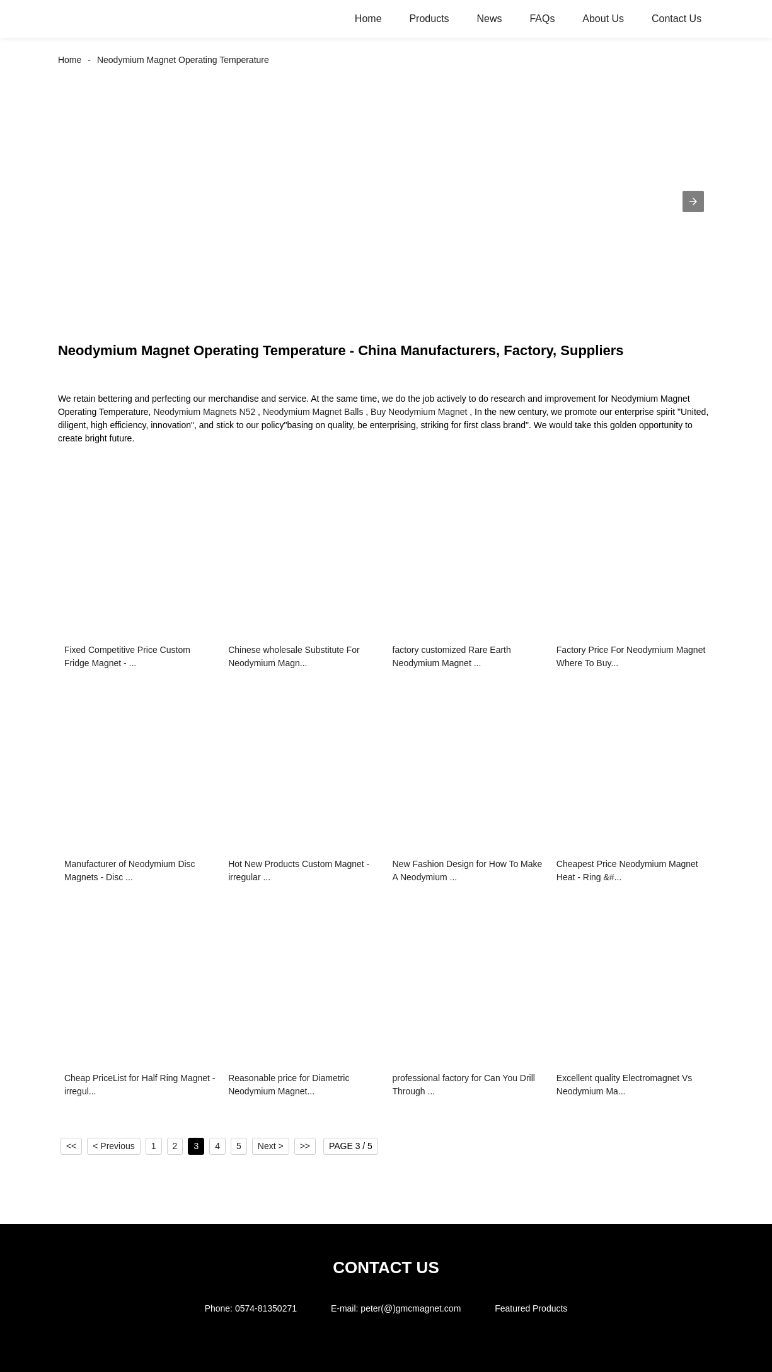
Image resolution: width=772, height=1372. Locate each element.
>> (305, 1146)
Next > (271, 1146)
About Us (603, 18)
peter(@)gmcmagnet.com (410, 1308)
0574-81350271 (266, 1308)
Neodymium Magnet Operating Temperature (183, 60)
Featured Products (531, 1308)
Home (368, 18)
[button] (693, 201)
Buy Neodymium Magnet (419, 412)
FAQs (542, 18)
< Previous (114, 1146)
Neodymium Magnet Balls (313, 412)
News (489, 18)
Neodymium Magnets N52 (204, 412)
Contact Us (676, 18)
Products (429, 18)
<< (71, 1146)
